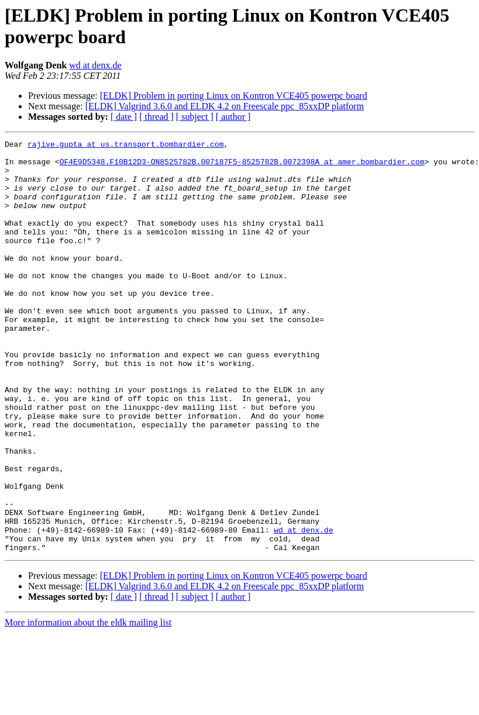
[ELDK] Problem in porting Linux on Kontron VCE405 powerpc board (233, 96)
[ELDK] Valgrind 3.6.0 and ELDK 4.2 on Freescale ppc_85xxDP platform (224, 106)
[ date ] (124, 117)
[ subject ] (194, 117)
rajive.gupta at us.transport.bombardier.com (125, 145)
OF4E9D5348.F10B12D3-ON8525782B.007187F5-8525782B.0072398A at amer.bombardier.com (242, 166)
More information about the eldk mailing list (88, 705)
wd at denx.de (95, 65)
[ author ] (233, 117)
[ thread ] (156, 117)
